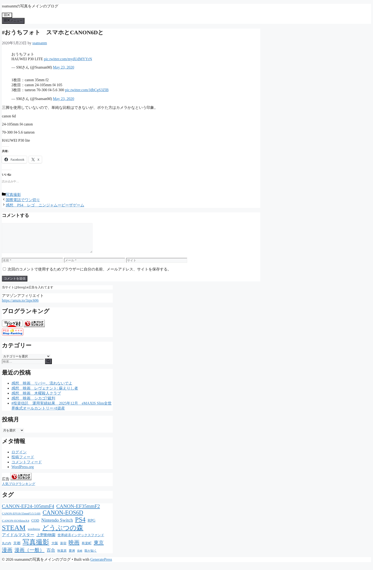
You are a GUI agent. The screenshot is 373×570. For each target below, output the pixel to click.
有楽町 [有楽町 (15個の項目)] (87, 549)
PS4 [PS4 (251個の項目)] (80, 525)
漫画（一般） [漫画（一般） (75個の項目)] (29, 556)
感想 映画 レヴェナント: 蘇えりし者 (44, 394)
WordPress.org (22, 473)
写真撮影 (13, 195)
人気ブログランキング (18, 490)
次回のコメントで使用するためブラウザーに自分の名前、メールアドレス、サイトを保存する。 (89, 275)
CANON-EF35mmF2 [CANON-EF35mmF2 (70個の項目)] (78, 512)
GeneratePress (101, 565)
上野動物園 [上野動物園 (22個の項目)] (45, 541)
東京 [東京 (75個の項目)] (99, 548)
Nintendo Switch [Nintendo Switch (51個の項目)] (57, 526)
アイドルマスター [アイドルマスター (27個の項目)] (18, 541)
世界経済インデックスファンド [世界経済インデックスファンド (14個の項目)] (81, 541)
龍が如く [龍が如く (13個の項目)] (90, 556)
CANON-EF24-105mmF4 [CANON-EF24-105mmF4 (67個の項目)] (28, 512)
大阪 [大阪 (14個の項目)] (54, 549)
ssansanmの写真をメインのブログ (30, 6)
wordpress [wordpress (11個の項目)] (34, 535)
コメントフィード (26, 468)
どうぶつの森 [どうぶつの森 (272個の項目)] (62, 533)
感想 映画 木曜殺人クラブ (36, 399)
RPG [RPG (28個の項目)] (91, 526)
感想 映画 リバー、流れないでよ (41, 389)
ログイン (19, 458)
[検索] (48, 367)
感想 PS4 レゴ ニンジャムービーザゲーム (45, 205)
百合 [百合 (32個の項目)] (51, 556)
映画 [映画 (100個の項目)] (74, 548)
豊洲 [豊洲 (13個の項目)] (72, 556)
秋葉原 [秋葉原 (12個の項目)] (62, 556)
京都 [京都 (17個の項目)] (16, 549)
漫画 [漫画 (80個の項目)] (7, 556)
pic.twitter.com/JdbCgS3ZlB (86, 90)
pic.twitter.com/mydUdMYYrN (68, 59)
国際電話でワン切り (23, 200)
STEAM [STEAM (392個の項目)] (13, 533)
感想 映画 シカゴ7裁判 (33, 404)
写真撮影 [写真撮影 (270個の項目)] (36, 548)
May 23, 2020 (63, 67)
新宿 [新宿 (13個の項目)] (63, 549)
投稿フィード (22, 463)
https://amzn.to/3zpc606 (20, 306)
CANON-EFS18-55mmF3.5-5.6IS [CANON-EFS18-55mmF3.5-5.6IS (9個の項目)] (21, 519)
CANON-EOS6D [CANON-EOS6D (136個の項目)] (63, 518)
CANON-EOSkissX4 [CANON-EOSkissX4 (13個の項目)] (15, 526)
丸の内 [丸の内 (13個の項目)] (6, 549)
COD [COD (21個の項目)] (35, 526)
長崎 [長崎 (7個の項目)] (79, 556)
